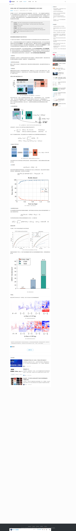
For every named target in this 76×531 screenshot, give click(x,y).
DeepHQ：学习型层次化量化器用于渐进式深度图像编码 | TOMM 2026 (35, 380)
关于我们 (45, 526)
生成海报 (39, 530)
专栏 (33, 1)
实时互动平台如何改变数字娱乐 (58, 11)
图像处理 (11, 10)
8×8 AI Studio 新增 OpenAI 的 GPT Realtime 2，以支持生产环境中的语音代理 (59, 16)
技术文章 (25, 1)
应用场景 (30, 1)
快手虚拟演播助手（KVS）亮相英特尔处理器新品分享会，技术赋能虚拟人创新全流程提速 (59, 35)
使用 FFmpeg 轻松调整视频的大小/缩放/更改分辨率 (62, 89)
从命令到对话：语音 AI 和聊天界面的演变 (59, 48)
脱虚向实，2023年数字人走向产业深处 (59, 32)
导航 (36, 1)
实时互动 (29, 526)
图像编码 (13, 346)
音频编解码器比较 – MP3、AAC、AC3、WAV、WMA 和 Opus (61, 73)
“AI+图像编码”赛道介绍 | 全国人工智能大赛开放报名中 (34, 360)
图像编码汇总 (26, 369)
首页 (18, 1)
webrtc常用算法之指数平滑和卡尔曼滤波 (59, 30)
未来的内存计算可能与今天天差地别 (58, 26)
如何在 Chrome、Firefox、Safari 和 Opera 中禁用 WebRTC (61, 69)
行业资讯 (21, 1)
